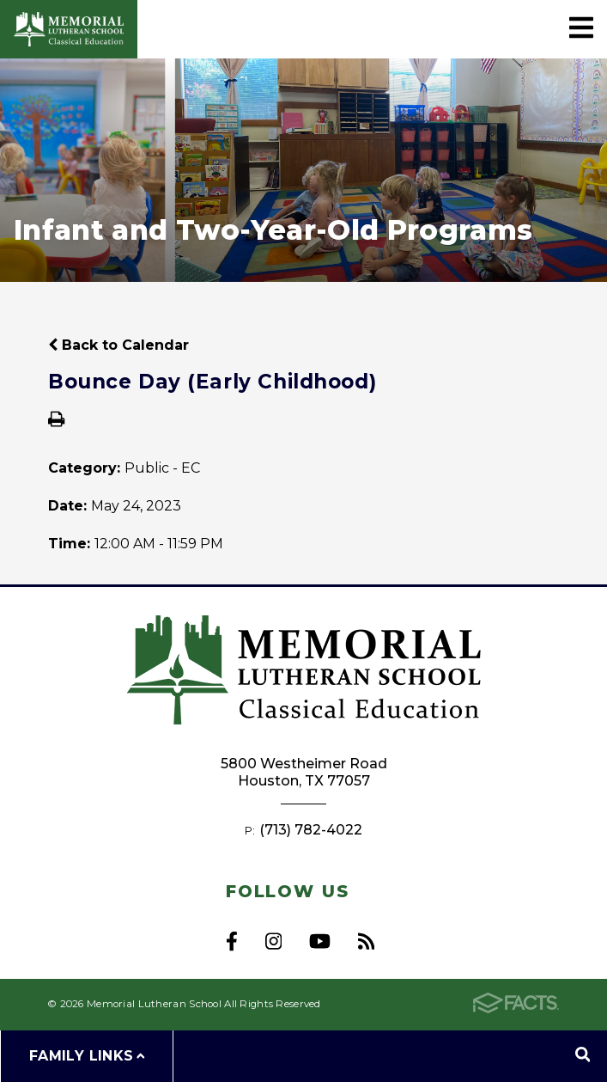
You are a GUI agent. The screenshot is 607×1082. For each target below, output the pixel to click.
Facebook (232, 941)
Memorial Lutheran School (68, 29)
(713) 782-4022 (310, 830)
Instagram (273, 941)
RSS (366, 941)
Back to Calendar (118, 345)
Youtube (320, 941)
